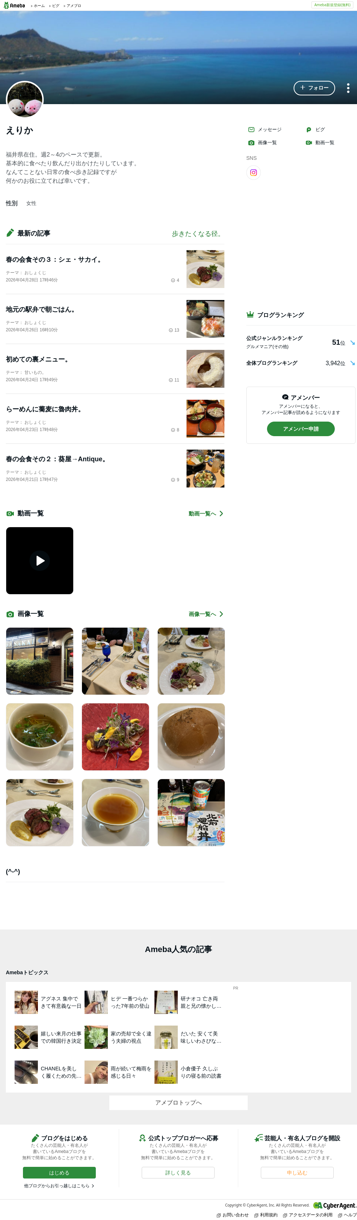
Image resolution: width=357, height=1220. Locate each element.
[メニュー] (348, 88)
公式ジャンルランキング (274, 338)
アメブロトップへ (178, 1102)
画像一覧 (262, 142)
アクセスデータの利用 (308, 1215)
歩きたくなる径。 (198, 233)
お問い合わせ (233, 1215)
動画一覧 (319, 142)
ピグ (315, 129)
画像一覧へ (206, 614)
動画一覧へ (206, 513)
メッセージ (265, 129)
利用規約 (266, 1215)
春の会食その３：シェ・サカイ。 (55, 259)
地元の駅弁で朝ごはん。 (42, 309)
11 (174, 380)
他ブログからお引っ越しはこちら (57, 1185)
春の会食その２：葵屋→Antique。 (57, 459)
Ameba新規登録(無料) (332, 4)
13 (174, 330)
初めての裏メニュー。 (38, 359)
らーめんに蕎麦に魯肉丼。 (45, 409)
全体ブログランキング (271, 363)
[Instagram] (253, 172)
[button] (314, 88)
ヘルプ (347, 1215)
